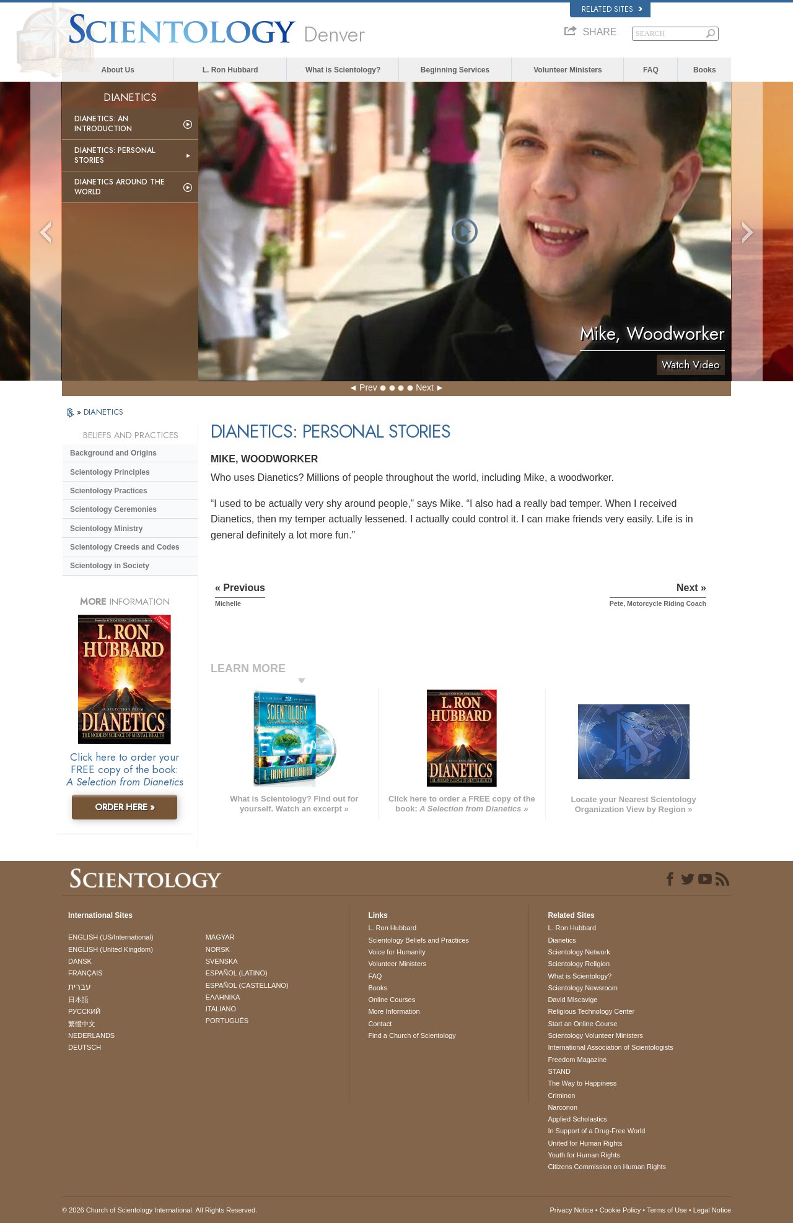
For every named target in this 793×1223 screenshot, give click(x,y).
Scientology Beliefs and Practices (418, 940)
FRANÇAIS (85, 973)
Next (425, 387)
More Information (393, 1011)
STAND (559, 1071)
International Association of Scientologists (610, 1047)
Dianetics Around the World (119, 186)
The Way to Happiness (582, 1083)
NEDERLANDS (91, 1035)
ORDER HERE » (125, 807)
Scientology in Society (109, 565)
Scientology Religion (579, 963)
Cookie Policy (620, 1210)
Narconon (562, 1107)
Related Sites (612, 9)
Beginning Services (455, 70)
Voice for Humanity (396, 952)
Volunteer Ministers (567, 70)
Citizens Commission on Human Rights (607, 1166)
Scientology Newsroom (583, 988)
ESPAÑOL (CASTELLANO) (247, 985)
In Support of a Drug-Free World (596, 1130)
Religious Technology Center (591, 1011)
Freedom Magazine (577, 1059)
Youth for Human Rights (584, 1155)
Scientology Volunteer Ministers (595, 1035)
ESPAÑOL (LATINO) (237, 973)
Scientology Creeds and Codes (125, 547)
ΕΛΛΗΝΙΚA (223, 997)
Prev (368, 387)
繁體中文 (81, 1023)
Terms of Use (667, 1210)
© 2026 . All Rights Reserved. (159, 1210)
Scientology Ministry (106, 528)
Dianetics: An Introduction (103, 123)
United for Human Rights (585, 1143)
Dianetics (562, 940)
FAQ (651, 70)
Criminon (561, 1095)
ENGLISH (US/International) (111, 937)
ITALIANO (221, 1009)
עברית (79, 987)
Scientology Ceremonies (113, 509)
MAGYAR (220, 937)
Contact (380, 1023)
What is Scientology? (342, 70)
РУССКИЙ (84, 1011)
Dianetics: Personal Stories (114, 155)
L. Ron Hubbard (230, 70)
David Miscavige (572, 999)
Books (704, 70)
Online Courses (391, 999)
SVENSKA (222, 961)
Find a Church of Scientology (411, 1035)
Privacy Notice (571, 1210)
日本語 (78, 999)
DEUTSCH (84, 1047)
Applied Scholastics (577, 1119)
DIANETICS (103, 412)
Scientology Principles (110, 472)
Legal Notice (712, 1210)
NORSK (218, 949)
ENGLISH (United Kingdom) (110, 949)
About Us (118, 70)
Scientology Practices (108, 490)
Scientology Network (579, 952)
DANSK (80, 961)
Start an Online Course (582, 1023)
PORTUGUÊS (227, 1020)
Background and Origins (113, 453)
